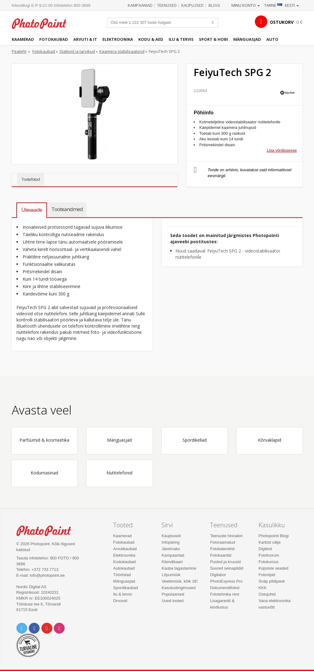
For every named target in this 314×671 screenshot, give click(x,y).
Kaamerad (23, 39)
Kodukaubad (124, 561)
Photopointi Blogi (274, 535)
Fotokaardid (220, 555)
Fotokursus (268, 561)
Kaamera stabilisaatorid (121, 51)
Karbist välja (270, 542)
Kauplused (192, 5)
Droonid (120, 600)
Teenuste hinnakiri (226, 535)
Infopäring (170, 542)
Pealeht (19, 51)
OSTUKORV (282, 22)
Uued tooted (172, 600)
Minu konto (245, 5)
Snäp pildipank (272, 581)
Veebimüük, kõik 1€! (179, 581)
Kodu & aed (150, 39)
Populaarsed (172, 594)
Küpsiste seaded (273, 568)
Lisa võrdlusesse (282, 150)
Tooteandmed (67, 209)
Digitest (265, 548)
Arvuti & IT (85, 39)
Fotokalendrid (222, 548)
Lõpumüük (170, 574)
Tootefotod (31, 179)
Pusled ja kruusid (225, 561)
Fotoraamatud (222, 542)
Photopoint (43, 23)
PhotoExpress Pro (226, 581)
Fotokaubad (53, 39)
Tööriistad (122, 574)
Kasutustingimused (178, 587)
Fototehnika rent (224, 594)
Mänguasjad (247, 39)
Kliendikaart (172, 561)
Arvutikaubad (125, 548)
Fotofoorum (269, 555)
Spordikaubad (125, 587)
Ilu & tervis (181, 39)
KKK (263, 587)
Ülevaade (31, 209)
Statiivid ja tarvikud (77, 51)
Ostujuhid (267, 594)
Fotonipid (267, 574)
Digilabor (218, 574)
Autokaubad (124, 568)
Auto (272, 39)
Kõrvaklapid (269, 440)
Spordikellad (195, 440)
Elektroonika (117, 39)
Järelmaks (170, 548)
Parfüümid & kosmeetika (44, 440)
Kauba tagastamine (178, 568)
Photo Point (47, 530)
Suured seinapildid (226, 568)
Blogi (214, 5)
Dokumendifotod (224, 587)
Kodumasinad (44, 473)
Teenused (167, 5)
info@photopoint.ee (47, 575)
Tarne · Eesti (281, 5)
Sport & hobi (213, 39)
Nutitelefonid (119, 473)
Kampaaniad (140, 5)
